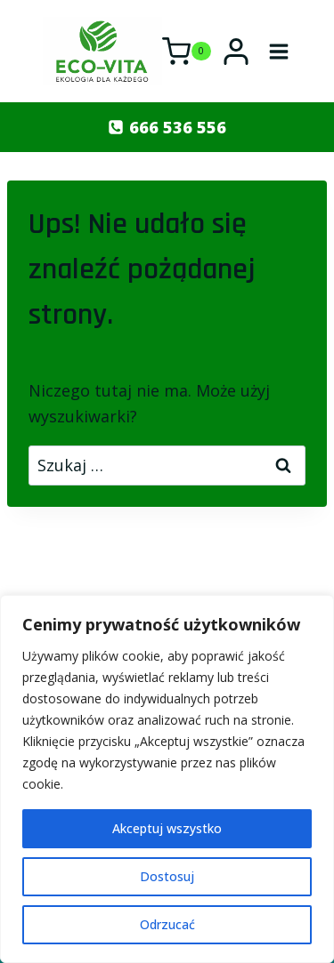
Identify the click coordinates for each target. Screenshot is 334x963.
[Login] (236, 51)
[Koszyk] (186, 51)
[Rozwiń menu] (279, 51)
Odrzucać (167, 924)
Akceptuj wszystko (167, 828)
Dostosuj (167, 876)
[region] (167, 779)
